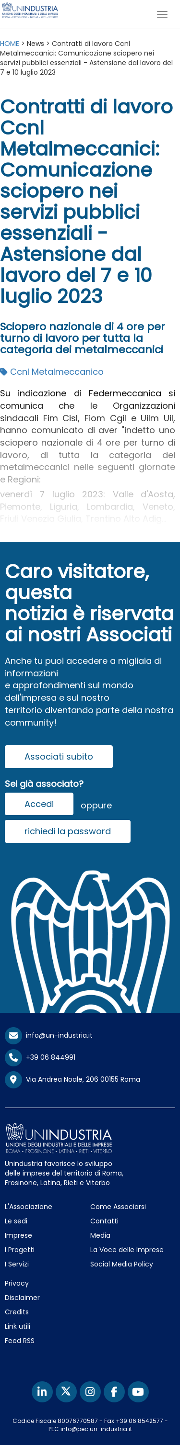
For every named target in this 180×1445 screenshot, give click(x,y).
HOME (9, 43)
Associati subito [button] (58, 756)
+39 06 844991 (40, 1057)
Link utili (17, 1326)
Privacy (17, 1283)
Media (100, 1235)
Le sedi (16, 1221)
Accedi (39, 804)
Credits (17, 1312)
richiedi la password (67, 831)
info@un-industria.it (49, 1035)
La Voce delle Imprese (127, 1250)
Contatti (104, 1221)
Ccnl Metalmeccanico (52, 372)
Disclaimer (22, 1297)
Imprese (18, 1235)
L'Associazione (28, 1206)
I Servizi (17, 1264)
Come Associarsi (118, 1206)
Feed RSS (20, 1340)
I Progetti (20, 1250)
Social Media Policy (121, 1264)
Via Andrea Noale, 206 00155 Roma (72, 1079)
